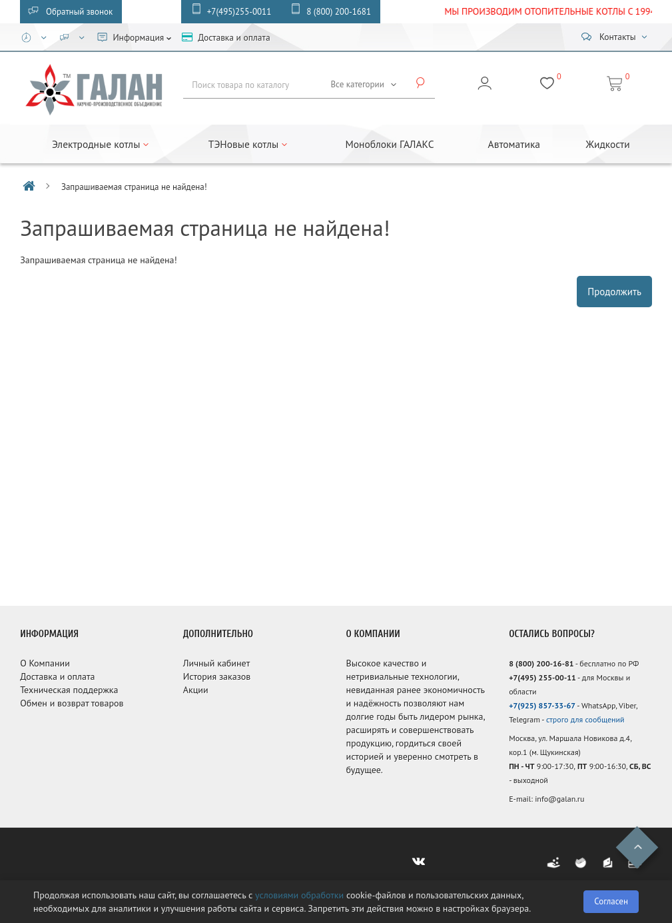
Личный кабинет (216, 663)
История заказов (217, 676)
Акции (195, 690)
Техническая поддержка (69, 690)
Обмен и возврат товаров (71, 703)
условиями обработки (299, 895)
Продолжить (614, 291)
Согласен (611, 901)
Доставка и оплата (57, 676)
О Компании (45, 663)
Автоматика (514, 144)
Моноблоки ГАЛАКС (390, 144)
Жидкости (607, 144)
